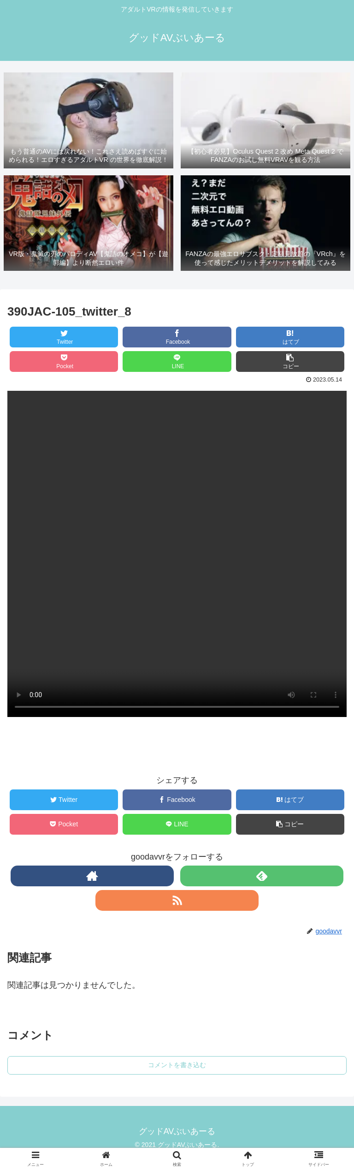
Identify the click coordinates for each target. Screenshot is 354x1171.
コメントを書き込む (177, 1065)
